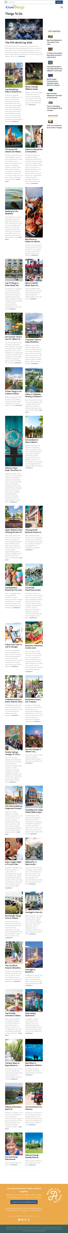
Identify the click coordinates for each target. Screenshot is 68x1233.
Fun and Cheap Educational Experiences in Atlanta (11, 1160)
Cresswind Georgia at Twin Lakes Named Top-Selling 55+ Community (55, 69)
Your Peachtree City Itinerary (33, 1108)
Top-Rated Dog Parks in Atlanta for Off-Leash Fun (13, 91)
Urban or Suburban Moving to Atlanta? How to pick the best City (33, 397)
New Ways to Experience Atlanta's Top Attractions (33, 1065)
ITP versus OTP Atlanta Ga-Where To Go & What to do (13, 151)
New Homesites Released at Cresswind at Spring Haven (54, 95)
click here (34, 1229)
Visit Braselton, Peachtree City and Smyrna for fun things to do (13, 591)
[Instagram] (25, 1219)
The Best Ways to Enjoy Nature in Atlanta (12, 1065)
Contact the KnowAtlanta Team (24, 1202)
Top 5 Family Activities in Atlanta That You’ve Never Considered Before (13, 1016)
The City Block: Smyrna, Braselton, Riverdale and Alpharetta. (13, 969)
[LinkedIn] (19, 1219)
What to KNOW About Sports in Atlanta (31, 285)
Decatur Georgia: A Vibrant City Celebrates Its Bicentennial (33, 752)
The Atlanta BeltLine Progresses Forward (13, 807)
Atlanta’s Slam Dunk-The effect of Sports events (13, 470)
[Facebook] (22, 1219)
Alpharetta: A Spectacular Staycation (31, 864)
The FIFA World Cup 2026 (18, 42)
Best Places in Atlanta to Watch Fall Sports (32, 241)
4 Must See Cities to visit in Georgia (13, 645)
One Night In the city (33, 912)
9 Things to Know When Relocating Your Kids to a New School (54, 55)
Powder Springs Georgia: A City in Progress (12, 754)
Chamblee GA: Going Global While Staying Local (34, 812)
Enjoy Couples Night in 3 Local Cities (13, 863)
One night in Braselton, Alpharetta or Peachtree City (31, 973)
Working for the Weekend (11, 212)
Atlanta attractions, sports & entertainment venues (13, 1110)
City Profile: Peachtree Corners (33, 589)
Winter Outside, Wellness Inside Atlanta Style (31, 89)
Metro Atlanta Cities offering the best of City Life (13, 532)
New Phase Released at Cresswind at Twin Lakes (54, 42)
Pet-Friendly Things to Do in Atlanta (13, 917)
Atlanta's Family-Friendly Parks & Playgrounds (32, 1157)
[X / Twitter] (29, 1219)
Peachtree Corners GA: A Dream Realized (33, 701)
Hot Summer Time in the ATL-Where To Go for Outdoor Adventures (13, 340)
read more (21, 56)
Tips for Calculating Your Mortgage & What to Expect (54, 108)
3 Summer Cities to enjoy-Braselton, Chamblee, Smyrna (33, 342)
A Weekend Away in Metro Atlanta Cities (13, 700)
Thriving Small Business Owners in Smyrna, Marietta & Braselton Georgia (33, 533)
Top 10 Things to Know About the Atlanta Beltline (12, 285)
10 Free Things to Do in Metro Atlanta (13, 392)
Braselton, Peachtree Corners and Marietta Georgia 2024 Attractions (34, 649)
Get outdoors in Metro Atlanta (31, 441)
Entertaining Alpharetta (30, 1014)
